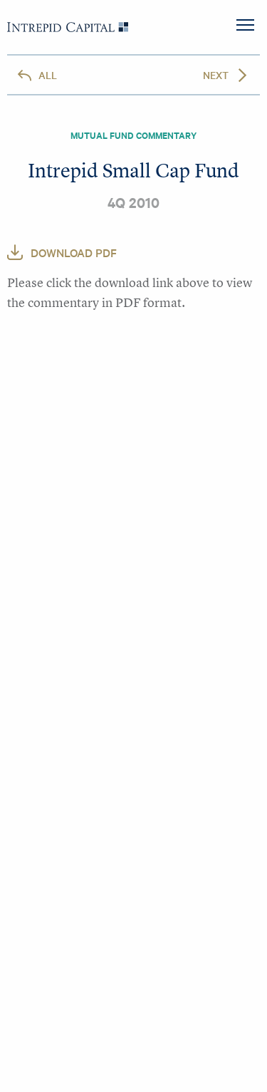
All (47, 75)
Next (216, 75)
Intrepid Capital (67, 27)
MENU (245, 25)
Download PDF (74, 252)
